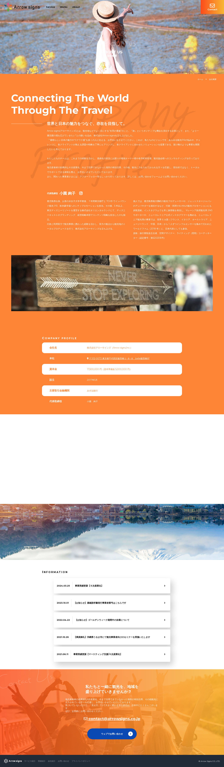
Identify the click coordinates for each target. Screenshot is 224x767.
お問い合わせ (63, 761)
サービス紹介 (29, 761)
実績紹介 (41, 761)
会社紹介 (51, 761)
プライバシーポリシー (81, 761)
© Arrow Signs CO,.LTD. (209, 761)
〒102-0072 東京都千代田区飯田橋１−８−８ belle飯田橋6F (118, 358)
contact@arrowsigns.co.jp (112, 718)
